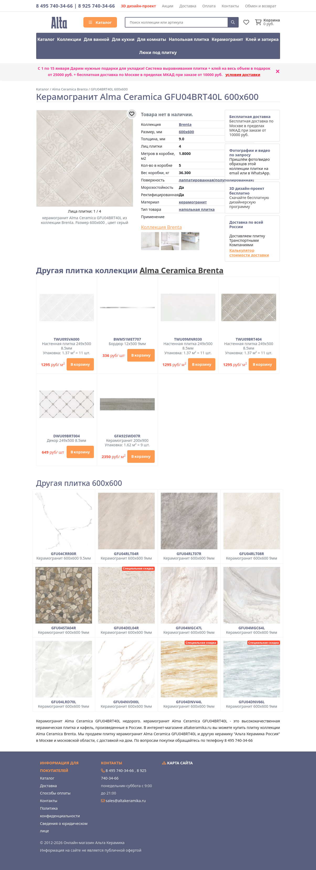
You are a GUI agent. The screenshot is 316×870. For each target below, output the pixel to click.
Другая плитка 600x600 (79, 483)
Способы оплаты (55, 793)
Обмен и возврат (260, 5)
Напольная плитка (189, 39)
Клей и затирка (262, 39)
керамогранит (193, 202)
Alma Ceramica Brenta (181, 270)
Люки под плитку (158, 52)
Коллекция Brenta (161, 227)
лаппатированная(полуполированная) (216, 180)
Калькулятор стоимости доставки (249, 252)
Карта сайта (177, 762)
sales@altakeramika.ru (126, 800)
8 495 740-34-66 (54, 6)
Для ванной (96, 39)
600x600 (186, 131)
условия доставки (243, 74)
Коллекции (69, 39)
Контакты (230, 5)
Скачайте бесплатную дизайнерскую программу (249, 197)
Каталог (100, 22)
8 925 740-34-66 (96, 6)
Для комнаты (151, 39)
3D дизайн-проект (138, 5)
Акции (168, 5)
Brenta (185, 124)
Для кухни (123, 39)
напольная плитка (197, 209)
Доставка (187, 5)
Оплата (209, 5)
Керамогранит (227, 39)
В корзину (80, 364)
